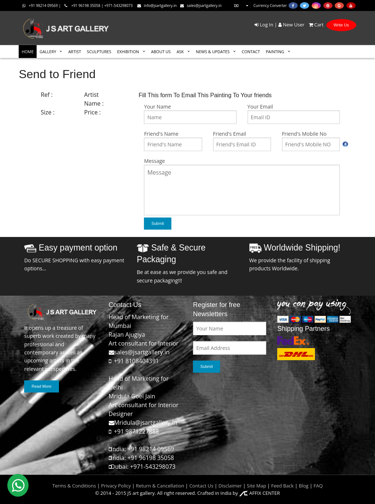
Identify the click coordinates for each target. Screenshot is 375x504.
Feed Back (282, 485)
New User (291, 24)
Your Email (260, 106)
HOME (28, 51)
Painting (275, 51)
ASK (180, 51)
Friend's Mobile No (304, 133)
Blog (304, 485)
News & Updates (213, 51)
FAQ (318, 485)
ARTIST (74, 51)
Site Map (256, 485)
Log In (264, 24)
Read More (41, 386)
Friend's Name (161, 133)
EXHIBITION (128, 51)
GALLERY (48, 51)
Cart (315, 24)
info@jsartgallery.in (157, 5)
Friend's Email (229, 133)
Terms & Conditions (74, 485)
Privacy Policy (116, 485)
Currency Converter (259, 5)
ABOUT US (161, 51)
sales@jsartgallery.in (201, 5)
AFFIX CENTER (259, 493)
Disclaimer (229, 485)
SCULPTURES (99, 51)
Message (154, 160)
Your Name (157, 106)
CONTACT (251, 51)
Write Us (341, 25)
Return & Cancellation (160, 485)
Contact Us (201, 485)
